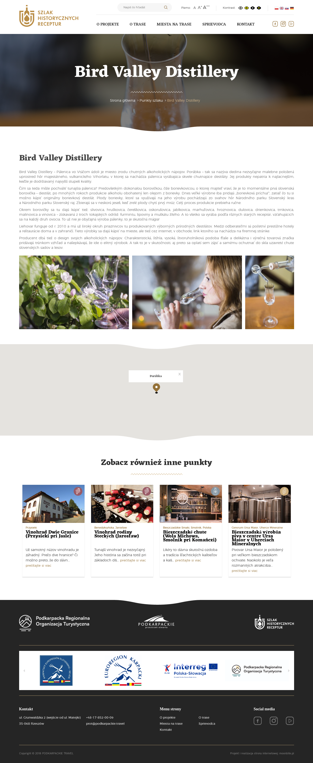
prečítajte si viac (39, 565)
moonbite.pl (286, 753)
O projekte (108, 24)
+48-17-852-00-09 (99, 717)
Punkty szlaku (151, 100)
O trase (138, 24)
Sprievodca (214, 24)
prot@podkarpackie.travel (105, 723)
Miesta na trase (174, 24)
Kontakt (246, 24)
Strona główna (122, 100)
